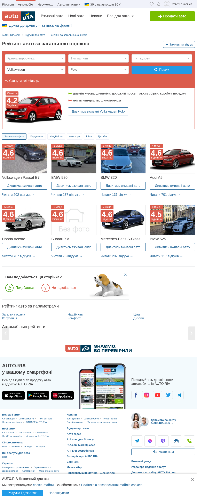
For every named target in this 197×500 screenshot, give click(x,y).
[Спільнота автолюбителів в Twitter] (168, 395)
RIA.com (8, 4)
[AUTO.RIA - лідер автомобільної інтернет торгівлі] (18, 16)
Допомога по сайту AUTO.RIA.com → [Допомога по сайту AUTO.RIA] (163, 421)
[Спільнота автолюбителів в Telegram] (179, 395)
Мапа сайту (74, 467)
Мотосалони (24, 432)
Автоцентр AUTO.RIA (37, 436)
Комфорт (74, 136)
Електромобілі (26, 418)
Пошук (161, 69)
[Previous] (5, 333)
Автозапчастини (68, 4)
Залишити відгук (181, 44)
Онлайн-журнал (75, 422)
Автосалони (8, 432)
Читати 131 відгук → (116, 194)
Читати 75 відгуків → (67, 256)
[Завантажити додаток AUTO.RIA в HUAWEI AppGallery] (62, 395)
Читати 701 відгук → (165, 194)
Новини (95, 16)
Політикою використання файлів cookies (111, 485)
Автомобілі (25, 4)
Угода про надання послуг (148, 466)
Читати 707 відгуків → (18, 256)
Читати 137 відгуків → (68, 194)
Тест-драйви (73, 418)
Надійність (56, 136)
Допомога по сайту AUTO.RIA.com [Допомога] (153, 472)
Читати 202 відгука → (18, 194)
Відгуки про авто (78, 428)
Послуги (40, 446)
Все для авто (118, 16)
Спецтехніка (42, 432)
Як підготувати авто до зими (102, 422)
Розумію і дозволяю (23, 493)
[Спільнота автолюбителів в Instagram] (146, 395)
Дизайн (102, 136)
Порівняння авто (42, 467)
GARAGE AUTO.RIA (36, 422)
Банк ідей (73, 461)
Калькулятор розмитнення (16, 467)
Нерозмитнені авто (12, 422)
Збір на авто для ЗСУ (105, 4)
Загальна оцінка (14, 136)
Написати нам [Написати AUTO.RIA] (163, 451)
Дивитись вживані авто (24, 185)
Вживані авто (52, 16)
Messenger (150, 440)
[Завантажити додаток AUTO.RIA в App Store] (13, 395)
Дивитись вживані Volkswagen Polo (98, 111)
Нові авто (76, 16)
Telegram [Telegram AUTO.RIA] (136, 440)
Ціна (89, 136)
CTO (4, 457)
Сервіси (7, 463)
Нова (4, 446)
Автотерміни (28, 471)
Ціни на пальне (10, 471)
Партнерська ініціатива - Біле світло (91, 472)
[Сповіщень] (159, 4)
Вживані (15, 446)
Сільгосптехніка (12, 442)
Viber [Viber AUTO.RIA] (163, 440)
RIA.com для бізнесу (80, 439)
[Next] (191, 333)
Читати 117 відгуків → (166, 256)
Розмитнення (110, 418)
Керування (37, 136)
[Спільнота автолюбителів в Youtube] (157, 395)
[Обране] (151, 4)
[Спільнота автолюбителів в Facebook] (135, 395)
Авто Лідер (74, 433)
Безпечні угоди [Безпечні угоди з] (141, 461)
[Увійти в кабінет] (178, 4)
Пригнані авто (45, 418)
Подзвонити (189, 440)
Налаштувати (58, 493)
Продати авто (172, 16)
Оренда (28, 446)
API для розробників (80, 450)
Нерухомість (46, 4)
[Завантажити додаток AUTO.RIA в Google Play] (38, 395)
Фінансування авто (49, 471)
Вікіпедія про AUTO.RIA (82, 456)
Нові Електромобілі (12, 436)
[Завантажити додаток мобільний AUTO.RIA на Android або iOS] (102, 386)
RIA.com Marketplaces (81, 444)
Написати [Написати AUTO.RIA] (176, 440)
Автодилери (8, 418)
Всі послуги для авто (16, 452)
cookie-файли (43, 485)
